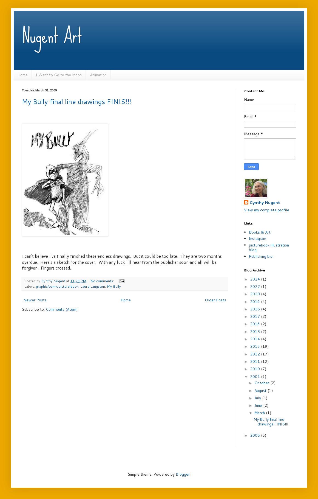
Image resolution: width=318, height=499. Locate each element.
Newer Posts (35, 300)
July (258, 398)
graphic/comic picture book (57, 286)
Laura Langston (92, 286)
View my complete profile (266, 210)
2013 (255, 346)
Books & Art (260, 232)
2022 (255, 286)
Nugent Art (52, 35)
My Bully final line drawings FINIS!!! (77, 101)
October (262, 383)
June (258, 405)
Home (23, 75)
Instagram (257, 238)
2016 (255, 324)
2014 (255, 339)
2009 (255, 376)
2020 (255, 294)
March (260, 413)
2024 (255, 279)
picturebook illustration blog (269, 247)
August (261, 390)
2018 (255, 309)
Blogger (183, 474)
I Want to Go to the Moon (59, 75)
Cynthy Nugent (264, 202)
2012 (255, 354)
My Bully (114, 286)
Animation (98, 75)
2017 (255, 316)
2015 (255, 331)
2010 (255, 369)
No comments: (102, 280)
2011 (255, 361)
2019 (255, 301)
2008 (255, 435)
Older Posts (215, 300)
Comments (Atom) (62, 309)
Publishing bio (260, 256)
